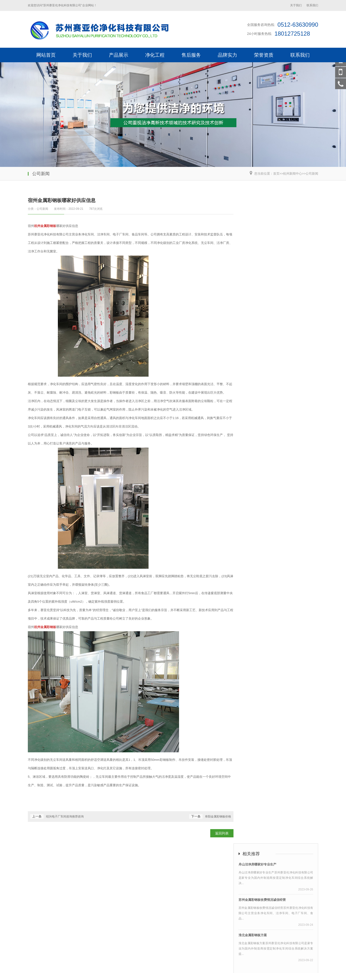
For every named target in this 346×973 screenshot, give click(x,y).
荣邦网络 (113, 959)
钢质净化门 (87, 965)
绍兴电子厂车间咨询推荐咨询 (65, 816)
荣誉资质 (263, 55)
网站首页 (46, 55)
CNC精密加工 (61, 935)
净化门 (148, 965)
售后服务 (191, 55)
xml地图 (268, 965)
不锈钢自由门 (129, 965)
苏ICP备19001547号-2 (138, 959)
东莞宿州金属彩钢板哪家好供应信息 (283, 951)
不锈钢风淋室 (38, 935)
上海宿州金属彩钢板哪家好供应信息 (55, 951)
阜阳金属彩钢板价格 (218, 816)
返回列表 (222, 833)
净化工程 (155, 55)
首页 (276, 173)
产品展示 (118, 55)
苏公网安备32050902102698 (177, 959)
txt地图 (293, 965)
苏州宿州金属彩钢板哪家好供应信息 (112, 951)
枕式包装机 (83, 935)
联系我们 (312, 5)
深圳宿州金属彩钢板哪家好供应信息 (226, 951)
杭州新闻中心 (292, 173)
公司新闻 (312, 173)
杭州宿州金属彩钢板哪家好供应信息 (169, 951)
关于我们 (296, 5)
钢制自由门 (107, 965)
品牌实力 (227, 55)
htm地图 (281, 965)
